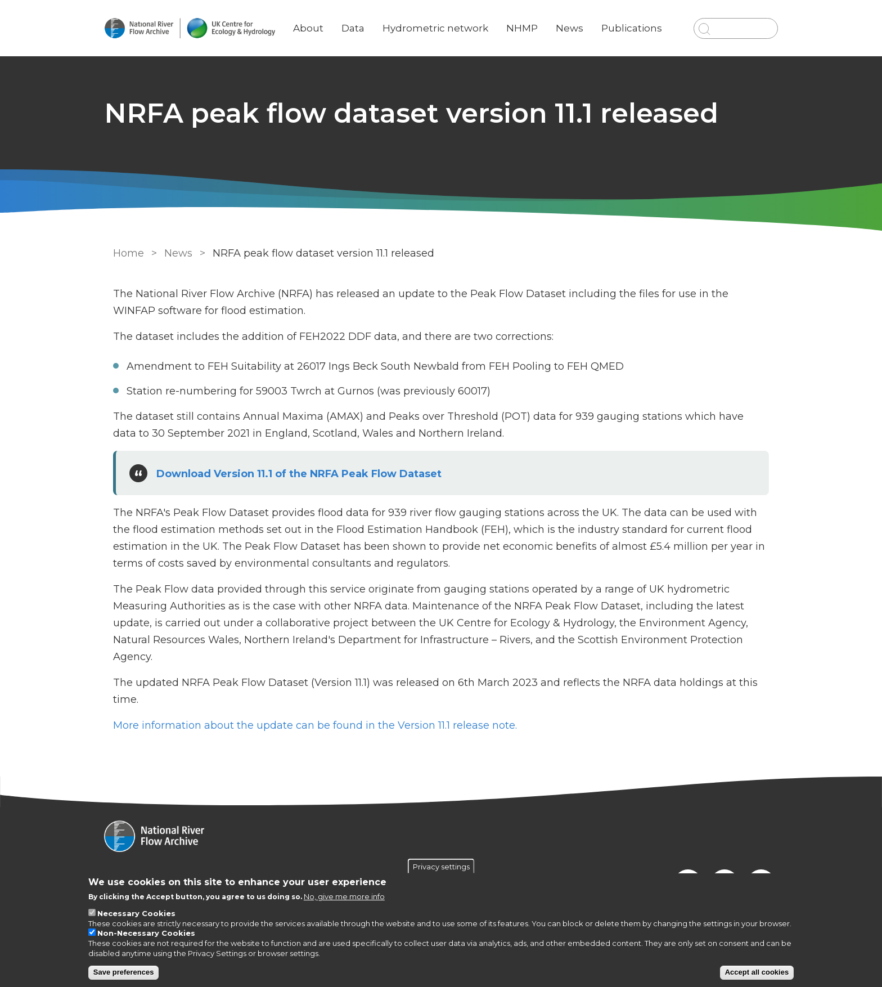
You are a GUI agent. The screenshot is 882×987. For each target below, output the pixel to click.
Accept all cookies (757, 972)
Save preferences (123, 972)
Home (127, 253)
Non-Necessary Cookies (146, 932)
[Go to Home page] (197, 28)
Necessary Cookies (136, 913)
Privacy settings (441, 866)
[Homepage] (441, 837)
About (316, 19)
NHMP (527, 19)
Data (360, 19)
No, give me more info (344, 896)
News (575, 19)
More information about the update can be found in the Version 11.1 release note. (314, 725)
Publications (637, 19)
